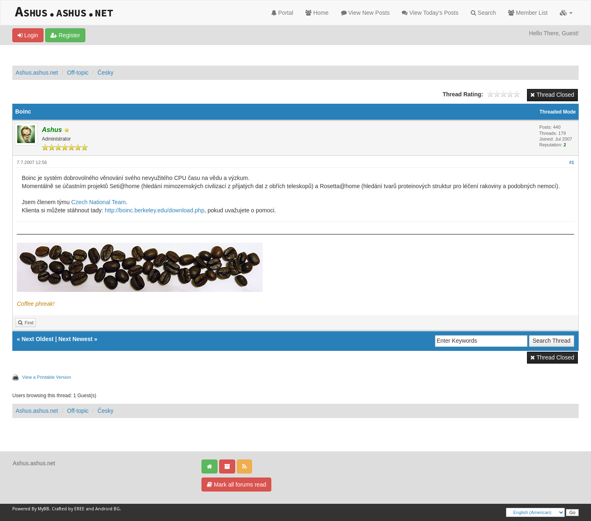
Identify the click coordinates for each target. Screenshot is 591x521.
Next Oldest (38, 339)
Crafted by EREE (68, 509)
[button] (566, 12)
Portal (282, 12)
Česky (106, 72)
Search (483, 12)
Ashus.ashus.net (37, 72)
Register (65, 35)
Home (316, 12)
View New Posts (365, 12)
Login (28, 35)
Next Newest (75, 339)
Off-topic (78, 72)
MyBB (43, 509)
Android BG (107, 509)
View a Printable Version (46, 377)
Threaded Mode (557, 112)
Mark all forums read (236, 484)
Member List (527, 12)
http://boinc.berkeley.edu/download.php (154, 210)
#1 (571, 162)
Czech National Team (98, 202)
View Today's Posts (430, 12)
